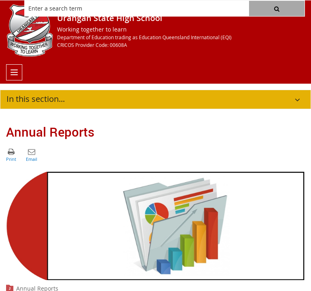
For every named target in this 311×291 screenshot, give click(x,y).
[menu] (14, 72)
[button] (277, 8)
